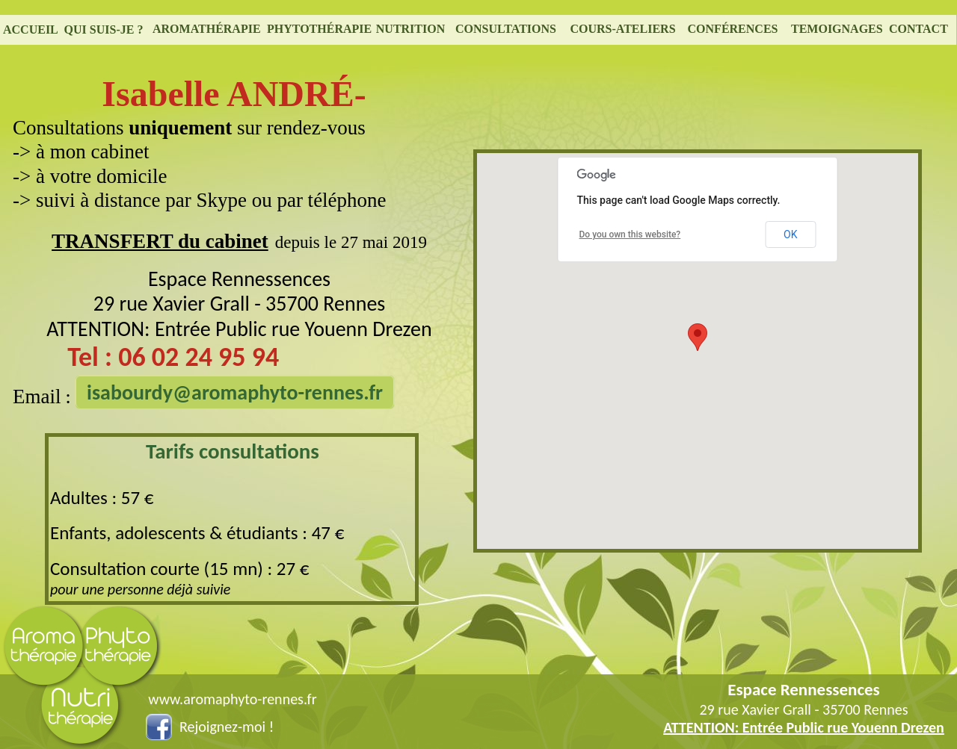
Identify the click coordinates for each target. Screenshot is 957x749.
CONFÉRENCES (733, 28)
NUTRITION (410, 28)
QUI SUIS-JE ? (104, 29)
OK (790, 234)
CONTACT (918, 28)
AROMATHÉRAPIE (207, 28)
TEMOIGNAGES (837, 28)
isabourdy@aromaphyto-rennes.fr (235, 392)
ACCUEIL (30, 29)
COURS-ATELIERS (622, 28)
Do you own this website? (630, 234)
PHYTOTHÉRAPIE (319, 28)
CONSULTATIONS (505, 28)
